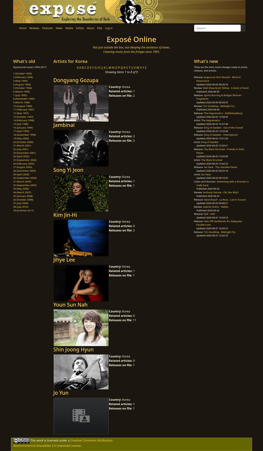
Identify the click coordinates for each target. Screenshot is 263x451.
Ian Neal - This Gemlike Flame (220, 167)
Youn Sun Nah (70, 304)
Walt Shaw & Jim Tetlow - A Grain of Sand (226, 88)
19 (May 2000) (21, 138)
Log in (109, 28)
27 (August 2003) (22, 167)
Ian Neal (206, 174)
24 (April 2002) (21, 156)
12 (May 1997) (21, 113)
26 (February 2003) (23, 163)
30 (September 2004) (25, 178)
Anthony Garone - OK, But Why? (221, 192)
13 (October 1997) (23, 116)
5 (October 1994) (22, 88)
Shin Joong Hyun (73, 349)
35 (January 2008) (23, 196)
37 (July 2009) (20, 203)
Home (22, 28)
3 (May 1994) (20, 80)
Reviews (34, 28)
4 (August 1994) (22, 84)
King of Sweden (210, 142)
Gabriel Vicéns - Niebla (215, 206)
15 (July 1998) (20, 124)
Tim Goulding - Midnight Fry (219, 106)
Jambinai (64, 124)
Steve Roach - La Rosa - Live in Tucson (225, 199)
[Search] (217, 28)
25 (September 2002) (25, 160)
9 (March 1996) (21, 102)
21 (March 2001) (22, 145)
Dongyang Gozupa (75, 80)
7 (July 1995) (20, 95)
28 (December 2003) (24, 170)
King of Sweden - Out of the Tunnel (223, 127)
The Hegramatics (210, 120)
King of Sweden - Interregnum (221, 134)
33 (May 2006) (21, 188)
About (90, 28)
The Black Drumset (211, 160)
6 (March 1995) (21, 91)
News (59, 28)
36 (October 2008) (23, 199)
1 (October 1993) (22, 73)
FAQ (99, 28)
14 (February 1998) (23, 120)
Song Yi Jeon (68, 169)
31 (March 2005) (22, 181)
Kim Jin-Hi (65, 214)
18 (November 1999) (24, 134)
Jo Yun (60, 392)
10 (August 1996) (22, 106)
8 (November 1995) (24, 98)
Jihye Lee (64, 259)
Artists (80, 28)
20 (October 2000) (23, 142)
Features (47, 28)
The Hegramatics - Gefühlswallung (223, 113)
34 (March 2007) (22, 192)
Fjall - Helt (209, 214)
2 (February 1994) (23, 77)
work (40, 440)
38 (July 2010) (20, 206)
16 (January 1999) (23, 127)
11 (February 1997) (23, 109)
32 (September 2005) (25, 185)
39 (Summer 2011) (23, 210)
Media (69, 28)
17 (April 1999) (21, 131)
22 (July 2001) (20, 149)
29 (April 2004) (21, 174)
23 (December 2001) (24, 152)
